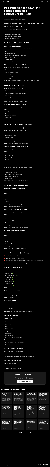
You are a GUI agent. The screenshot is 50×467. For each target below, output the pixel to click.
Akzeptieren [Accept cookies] (46, 464)
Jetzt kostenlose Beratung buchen (25, 381)
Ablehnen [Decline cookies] (39, 464)
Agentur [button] (43, 1)
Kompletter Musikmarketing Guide (14, 368)
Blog (47, 1)
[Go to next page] (30, 432)
